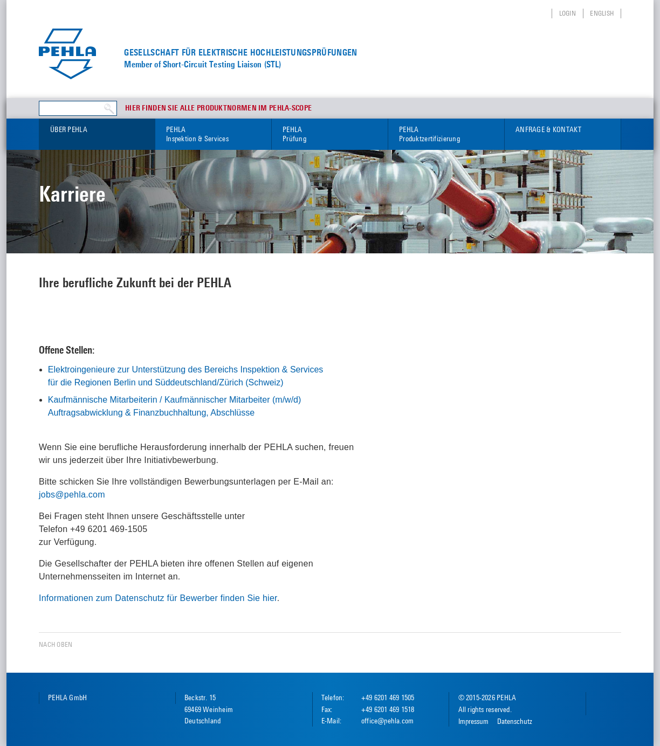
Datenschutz (514, 721)
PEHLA (213, 134)
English (602, 13)
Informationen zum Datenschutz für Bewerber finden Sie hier (158, 598)
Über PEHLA (68, 129)
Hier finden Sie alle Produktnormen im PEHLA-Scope (218, 108)
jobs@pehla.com (72, 494)
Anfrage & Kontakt (548, 129)
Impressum (473, 721)
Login (567, 13)
